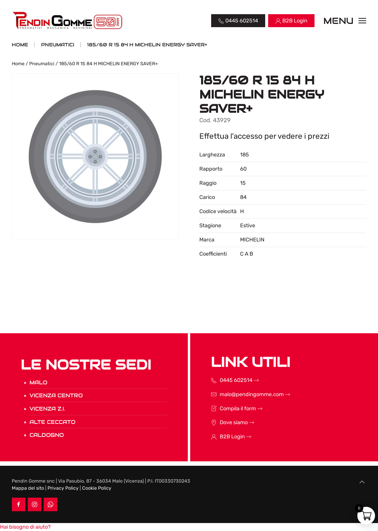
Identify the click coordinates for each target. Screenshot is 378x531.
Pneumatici (41, 63)
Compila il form (230, 408)
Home (18, 63)
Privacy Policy (63, 488)
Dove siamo (226, 422)
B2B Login (225, 436)
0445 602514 (228, 380)
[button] (344, 20)
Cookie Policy (96, 488)
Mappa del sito (28, 488)
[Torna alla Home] (68, 20)
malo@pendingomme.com (244, 394)
